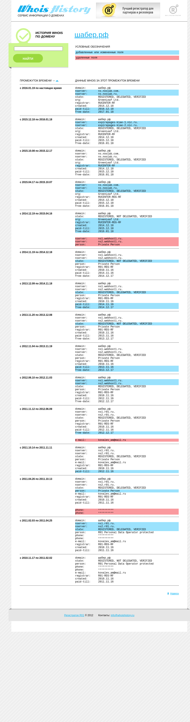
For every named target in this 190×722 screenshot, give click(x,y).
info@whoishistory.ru (122, 705)
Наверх (173, 683)
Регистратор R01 (74, 705)
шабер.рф (91, 35)
